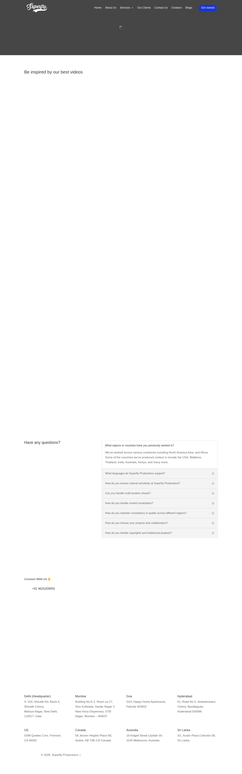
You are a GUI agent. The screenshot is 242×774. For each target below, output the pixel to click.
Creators (177, 9)
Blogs (189, 9)
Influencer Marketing (117, 633)
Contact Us (161, 9)
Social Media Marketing (159, 644)
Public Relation (113, 639)
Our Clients (144, 9)
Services (125, 9)
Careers (69, 646)
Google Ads (151, 639)
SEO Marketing (153, 633)
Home (98, 9)
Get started (208, 9)
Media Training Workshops (121, 644)
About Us (111, 9)
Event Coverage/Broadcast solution (197, 645)
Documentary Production (199, 633)
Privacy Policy (73, 630)
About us (69, 635)
